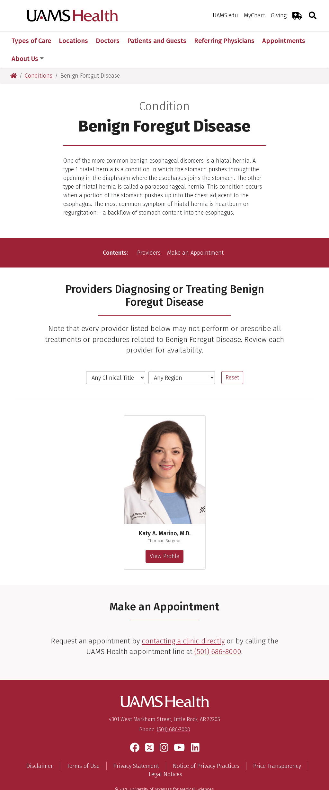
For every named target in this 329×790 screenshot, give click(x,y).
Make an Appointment (195, 234)
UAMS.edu (225, 15)
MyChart (254, 15)
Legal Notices (165, 756)
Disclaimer (39, 748)
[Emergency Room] (297, 15)
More (273, 41)
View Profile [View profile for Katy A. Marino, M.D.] (164, 538)
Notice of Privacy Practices (206, 748)
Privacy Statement (136, 748)
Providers (149, 234)
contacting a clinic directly (183, 623)
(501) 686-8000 (217, 633)
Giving (279, 15)
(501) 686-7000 (173, 712)
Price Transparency (277, 748)
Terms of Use (83, 748)
